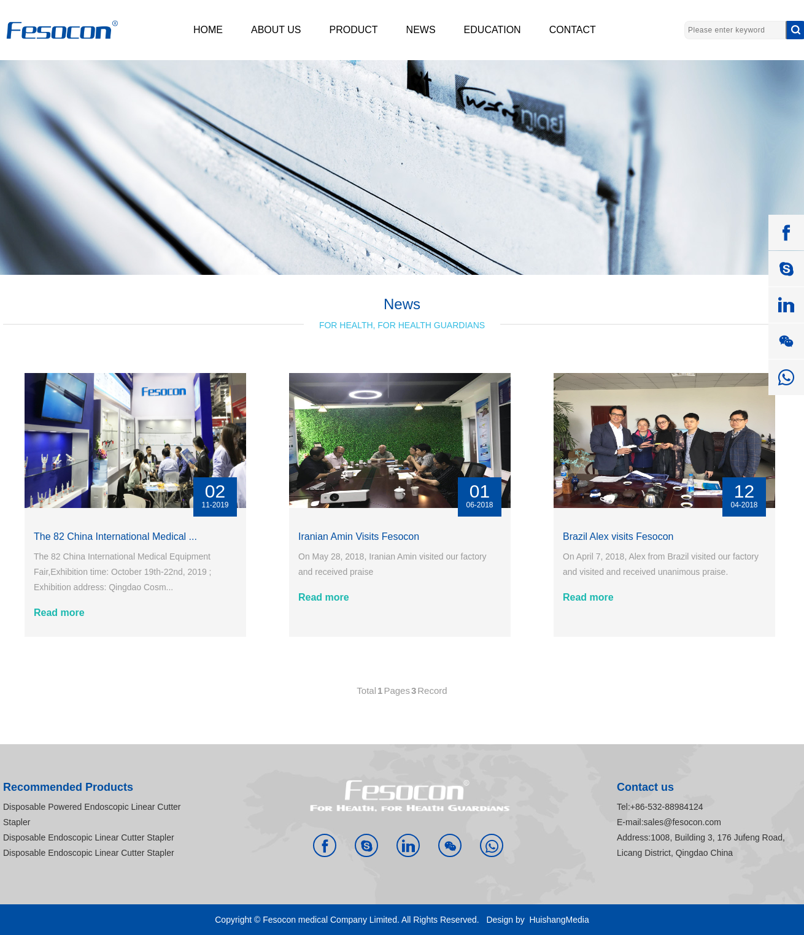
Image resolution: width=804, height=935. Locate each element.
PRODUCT (354, 30)
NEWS (421, 30)
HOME (208, 30)
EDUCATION (492, 30)
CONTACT (572, 30)
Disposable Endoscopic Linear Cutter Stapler (88, 837)
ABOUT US (276, 30)
